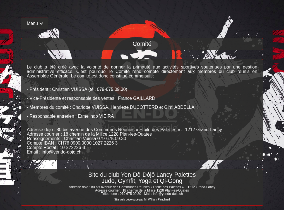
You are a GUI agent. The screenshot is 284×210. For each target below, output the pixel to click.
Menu (32, 23)
